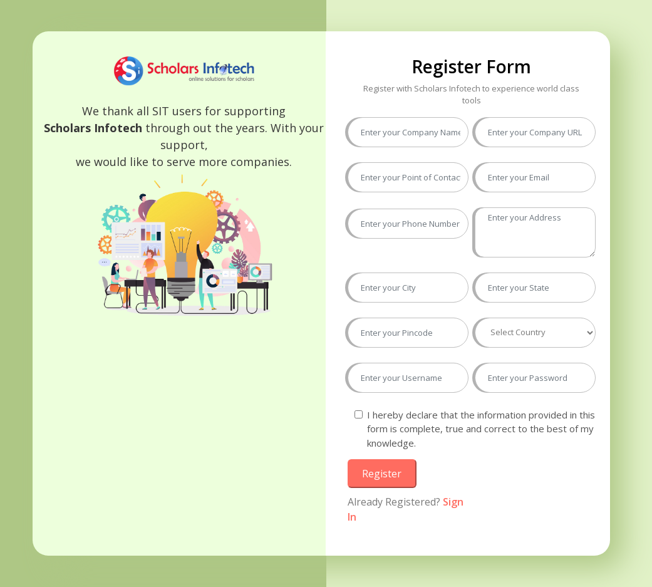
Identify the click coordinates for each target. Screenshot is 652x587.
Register (381, 474)
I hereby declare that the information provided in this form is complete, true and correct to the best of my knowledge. (481, 428)
